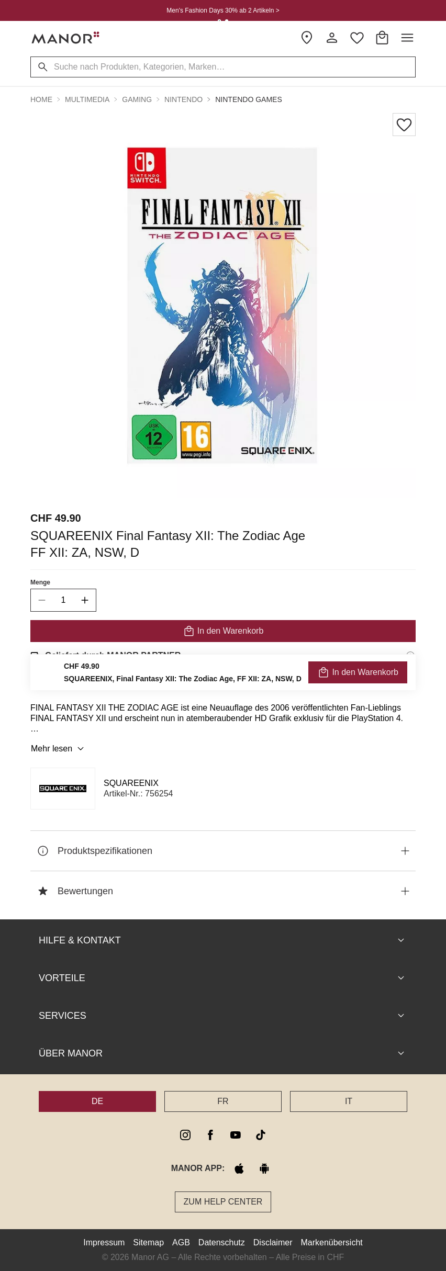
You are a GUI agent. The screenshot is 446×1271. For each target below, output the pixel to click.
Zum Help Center (223, 1201)
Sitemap (148, 1242)
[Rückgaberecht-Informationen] (410, 685)
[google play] (264, 1168)
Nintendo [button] (183, 99)
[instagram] (185, 1134)
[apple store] (239, 1168)
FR (222, 1101)
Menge (40, 582)
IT (348, 1101)
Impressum (104, 1242)
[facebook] (210, 1134)
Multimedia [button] (87, 99)
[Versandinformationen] (410, 655)
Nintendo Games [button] (248, 99)
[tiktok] (260, 1134)
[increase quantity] (85, 600)
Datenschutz (221, 1242)
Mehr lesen (59, 749)
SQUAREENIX (131, 783)
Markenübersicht (331, 1242)
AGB (181, 1242)
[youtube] (235, 1134)
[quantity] (63, 600)
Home (41, 99)
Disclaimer (273, 1242)
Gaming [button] (137, 99)
